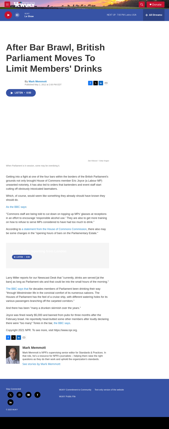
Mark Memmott (38, 81)
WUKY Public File (67, 396)
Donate (157, 4)
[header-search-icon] (142, 4)
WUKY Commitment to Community (75, 390)
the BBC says (62, 323)
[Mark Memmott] (12, 355)
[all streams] (154, 15)
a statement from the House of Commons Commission (54, 229)
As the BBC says (16, 206)
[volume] (17, 15)
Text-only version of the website (109, 390)
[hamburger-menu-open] (7, 4)
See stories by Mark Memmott (41, 364)
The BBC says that (17, 288)
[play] (8, 15)
